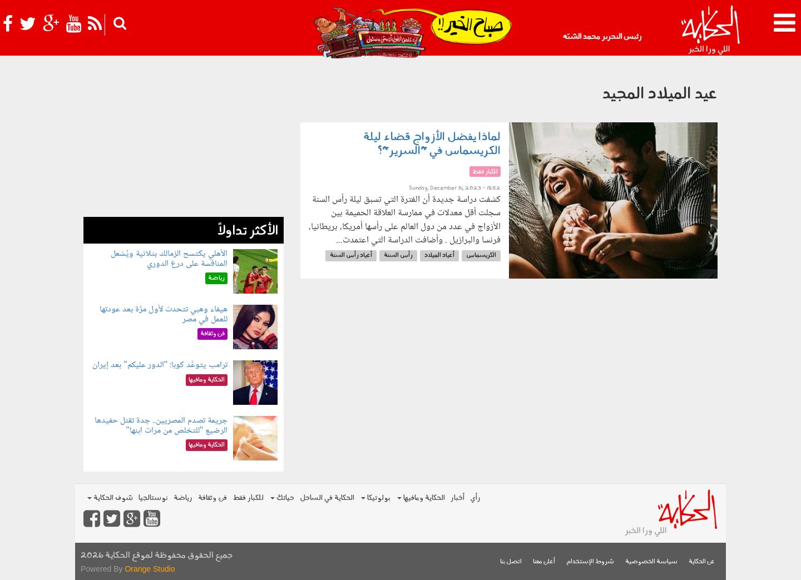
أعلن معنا (544, 562)
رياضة (183, 498)
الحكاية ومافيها (421, 498)
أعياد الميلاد (439, 255)
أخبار (457, 498)
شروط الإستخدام (590, 562)
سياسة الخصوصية (651, 562)
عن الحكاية (702, 562)
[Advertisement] (183, 139)
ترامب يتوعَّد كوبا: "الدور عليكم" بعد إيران (160, 365)
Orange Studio (150, 568)
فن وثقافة (212, 498)
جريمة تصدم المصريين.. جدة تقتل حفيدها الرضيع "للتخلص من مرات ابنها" (161, 425)
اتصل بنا (511, 562)
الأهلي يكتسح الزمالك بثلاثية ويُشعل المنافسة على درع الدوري (169, 258)
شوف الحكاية (110, 498)
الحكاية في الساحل (327, 498)
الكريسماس (481, 255)
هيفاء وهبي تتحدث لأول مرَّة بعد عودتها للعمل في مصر (164, 314)
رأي (475, 498)
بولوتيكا (375, 498)
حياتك (282, 498)
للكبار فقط (248, 498)
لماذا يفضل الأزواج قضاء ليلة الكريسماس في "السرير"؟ (432, 144)
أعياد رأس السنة (351, 255)
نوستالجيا (153, 498)
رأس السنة (398, 255)
